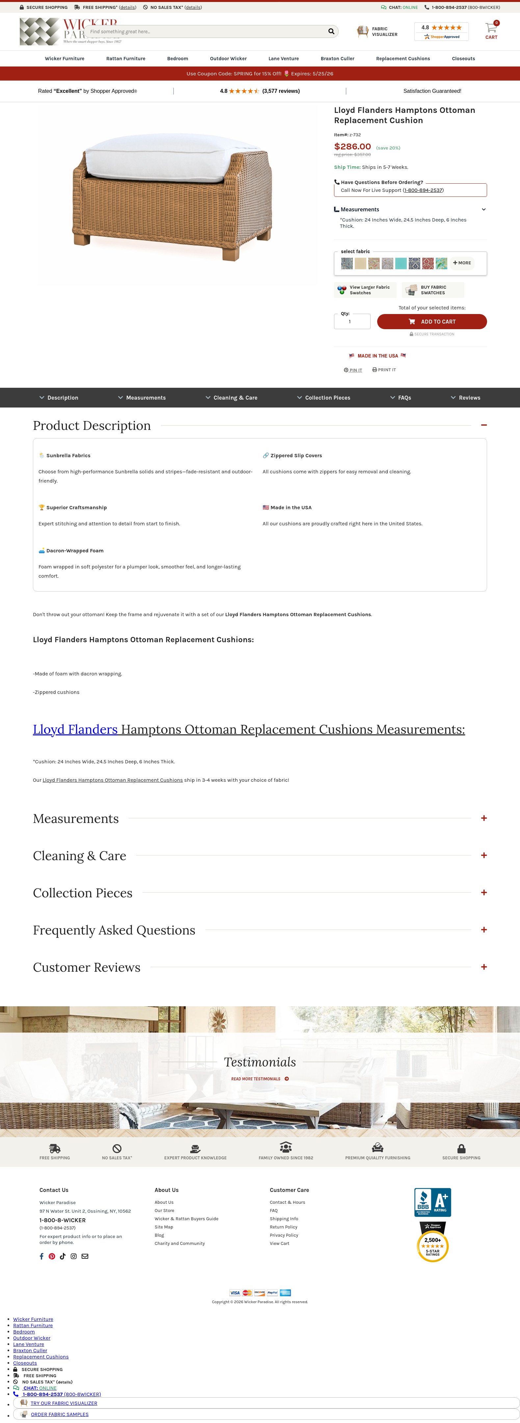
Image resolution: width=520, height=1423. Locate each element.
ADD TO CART (432, 320)
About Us (164, 1200)
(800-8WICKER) (57, 1392)
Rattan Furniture (125, 57)
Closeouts (463, 57)
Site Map (164, 1225)
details (64, 1380)
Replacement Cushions (403, 57)
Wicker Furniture (64, 57)
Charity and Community (180, 1241)
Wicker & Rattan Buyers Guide (187, 1217)
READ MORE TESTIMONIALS (260, 1076)
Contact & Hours (287, 1200)
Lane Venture (284, 57)
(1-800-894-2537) (57, 1226)
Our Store (164, 1208)
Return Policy (284, 1225)
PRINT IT (384, 368)
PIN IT (348, 368)
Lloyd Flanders (75, 727)
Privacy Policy (284, 1233)
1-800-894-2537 (423, 188)
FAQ (274, 1208)
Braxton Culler (337, 57)
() (128, 5)
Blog (159, 1233)
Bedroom (177, 57)
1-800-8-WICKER (62, 1218)
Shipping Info (284, 1217)
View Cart (279, 1241)
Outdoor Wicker (228, 57)
